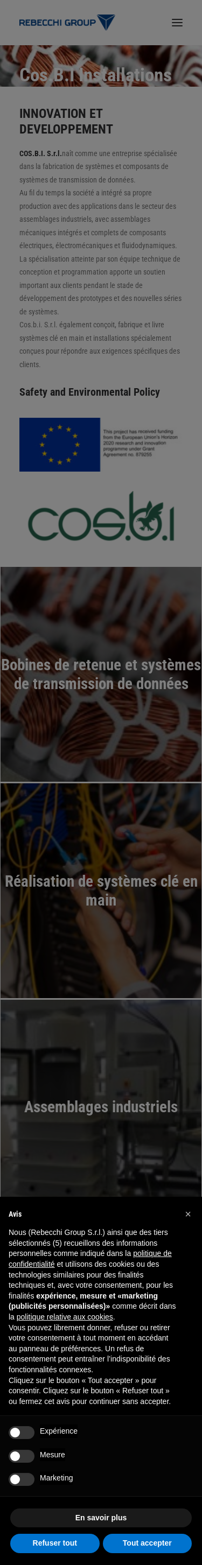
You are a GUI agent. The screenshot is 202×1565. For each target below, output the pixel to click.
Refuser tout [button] (55, 1543)
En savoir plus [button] (101, 1517)
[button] (188, 1214)
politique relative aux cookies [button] (65, 1317)
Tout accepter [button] (147, 1543)
